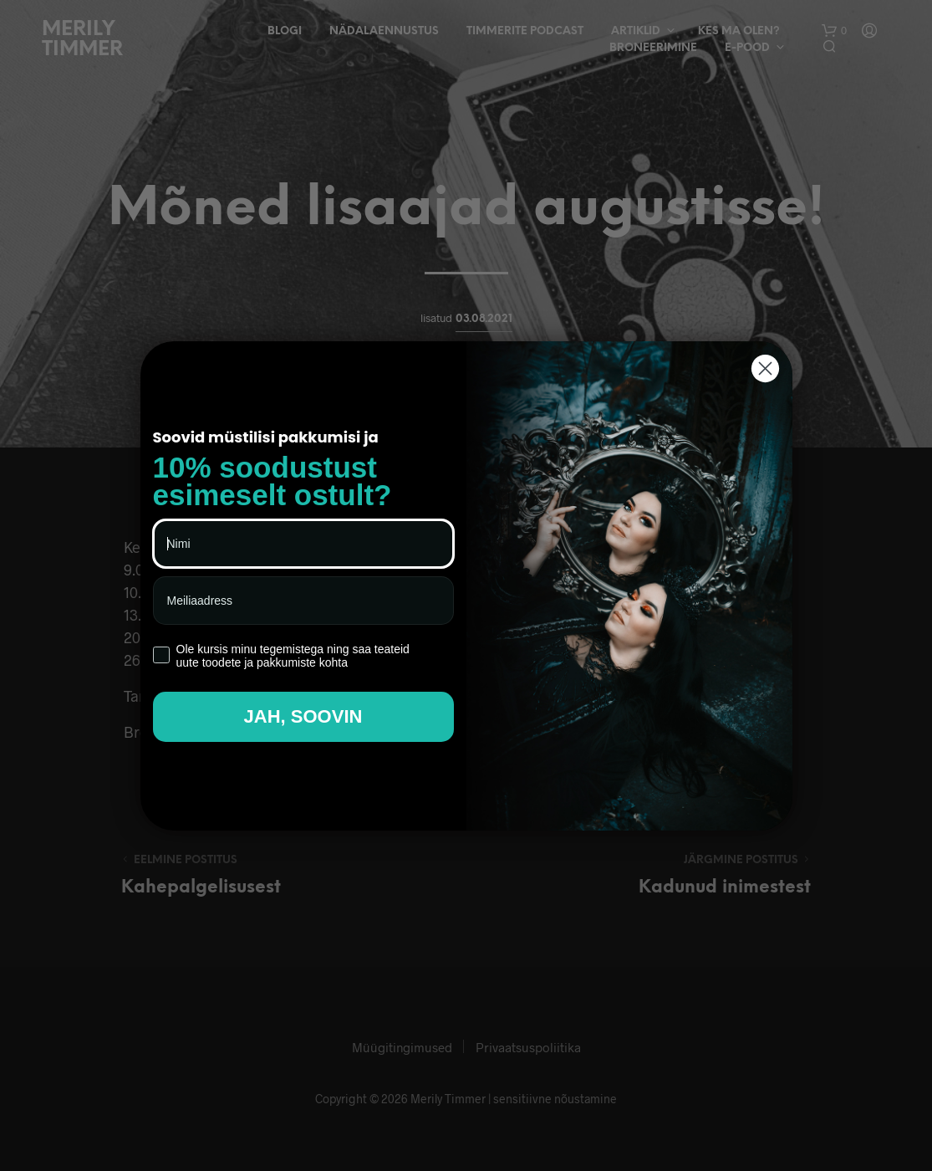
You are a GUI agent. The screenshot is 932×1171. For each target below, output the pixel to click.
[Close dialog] (765, 368)
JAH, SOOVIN (303, 716)
